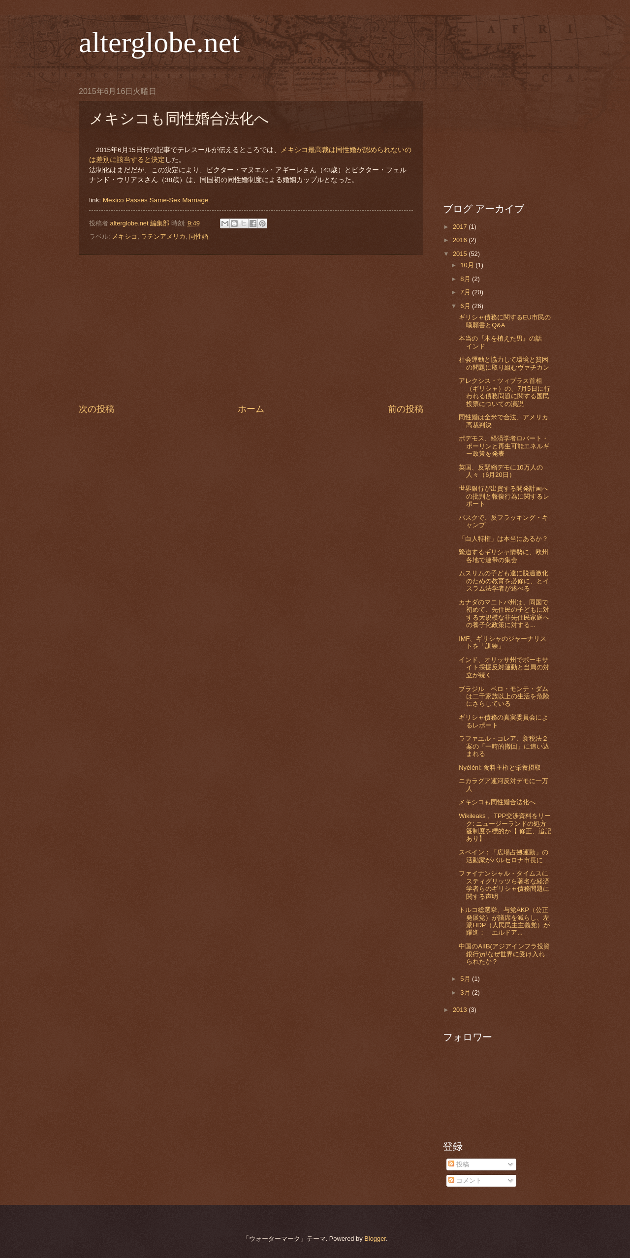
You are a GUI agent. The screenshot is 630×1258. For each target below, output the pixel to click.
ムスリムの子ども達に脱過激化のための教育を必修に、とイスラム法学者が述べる (504, 580)
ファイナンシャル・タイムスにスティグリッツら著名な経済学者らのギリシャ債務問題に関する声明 (504, 885)
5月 (466, 978)
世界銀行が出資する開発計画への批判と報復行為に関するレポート (504, 496)
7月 (466, 292)
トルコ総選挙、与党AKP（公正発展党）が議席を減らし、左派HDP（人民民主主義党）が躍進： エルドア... (504, 921)
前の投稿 (405, 409)
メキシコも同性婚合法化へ (497, 802)
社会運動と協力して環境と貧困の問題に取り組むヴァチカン (504, 363)
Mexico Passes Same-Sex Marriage (156, 200)
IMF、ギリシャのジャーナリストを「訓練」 (502, 642)
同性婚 (198, 236)
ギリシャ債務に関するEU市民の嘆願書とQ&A (505, 321)
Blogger (375, 1238)
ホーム (251, 409)
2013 (461, 1009)
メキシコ (124, 236)
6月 (466, 306)
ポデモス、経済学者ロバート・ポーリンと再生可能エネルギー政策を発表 (504, 446)
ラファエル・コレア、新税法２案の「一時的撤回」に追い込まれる (504, 746)
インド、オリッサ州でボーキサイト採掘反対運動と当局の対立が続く (504, 667)
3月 (466, 992)
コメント (465, 1180)
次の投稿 (96, 409)
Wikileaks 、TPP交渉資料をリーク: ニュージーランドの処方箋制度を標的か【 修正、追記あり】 (505, 827)
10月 (467, 265)
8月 (466, 279)
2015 (461, 253)
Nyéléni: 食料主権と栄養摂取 (500, 767)
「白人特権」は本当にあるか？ (503, 538)
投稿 (458, 1164)
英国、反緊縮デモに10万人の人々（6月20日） (500, 471)
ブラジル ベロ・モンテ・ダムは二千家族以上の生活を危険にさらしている (504, 696)
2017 (461, 226)
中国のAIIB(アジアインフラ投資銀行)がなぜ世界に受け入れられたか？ (504, 954)
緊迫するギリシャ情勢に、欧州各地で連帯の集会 (503, 555)
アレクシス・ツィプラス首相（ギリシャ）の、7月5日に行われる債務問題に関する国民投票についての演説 (504, 392)
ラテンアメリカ (163, 236)
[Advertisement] (251, 328)
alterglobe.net (159, 42)
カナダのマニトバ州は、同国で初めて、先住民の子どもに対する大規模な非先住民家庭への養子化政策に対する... (504, 613)
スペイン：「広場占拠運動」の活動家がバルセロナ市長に (503, 856)
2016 (461, 240)
